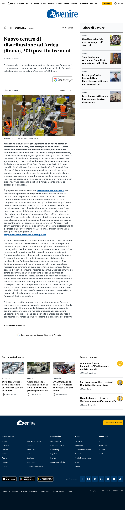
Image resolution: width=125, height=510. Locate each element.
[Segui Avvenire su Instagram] (88, 479)
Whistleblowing (58, 491)
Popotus (53, 454)
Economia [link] (84, 3)
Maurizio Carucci (12, 59)
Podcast (5, 462)
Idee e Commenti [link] (71, 3)
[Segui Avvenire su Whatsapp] (107, 479)
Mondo (4, 454)
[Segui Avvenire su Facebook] (82, 479)
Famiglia (30, 454)
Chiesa (4, 466)
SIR (100, 441)
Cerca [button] (11, 3)
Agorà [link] (43, 3)
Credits (69, 491)
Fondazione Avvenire (83, 458)
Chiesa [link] (59, 3)
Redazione (79, 445)
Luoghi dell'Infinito (57, 462)
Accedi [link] (118, 3)
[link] (107, 3)
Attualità (5, 445)
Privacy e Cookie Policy (29, 491)
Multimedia (31, 462)
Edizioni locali (55, 441)
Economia (30, 445)
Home (4, 441)
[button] (3, 3)
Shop (77, 462)
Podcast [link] (51, 3)
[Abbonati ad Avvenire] (113, 422)
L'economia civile (57, 445)
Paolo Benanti (87, 389)
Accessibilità (45, 491)
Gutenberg (54, 450)
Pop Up (53, 458)
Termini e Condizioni (10, 491)
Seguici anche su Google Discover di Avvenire (38, 335)
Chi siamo (78, 441)
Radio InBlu (103, 445)
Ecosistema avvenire (35, 466)
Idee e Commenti (34, 441)
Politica (5, 450)
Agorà (4, 458)
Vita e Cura (31, 450)
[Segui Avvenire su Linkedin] (101, 479)
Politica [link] (29, 3)
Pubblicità (78, 454)
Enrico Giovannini (89, 405)
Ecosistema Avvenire (83, 450)
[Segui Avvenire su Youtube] (114, 479)
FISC (101, 454)
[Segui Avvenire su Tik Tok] (120, 479)
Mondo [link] (36, 3)
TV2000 (102, 450)
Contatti (78, 466)
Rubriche (30, 458)
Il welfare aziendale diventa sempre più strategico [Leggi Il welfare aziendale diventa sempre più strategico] (92, 42)
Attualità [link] (20, 3)
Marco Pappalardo (89, 373)
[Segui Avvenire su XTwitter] (95, 479)
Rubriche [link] (93, 3)
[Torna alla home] (5, 27)
